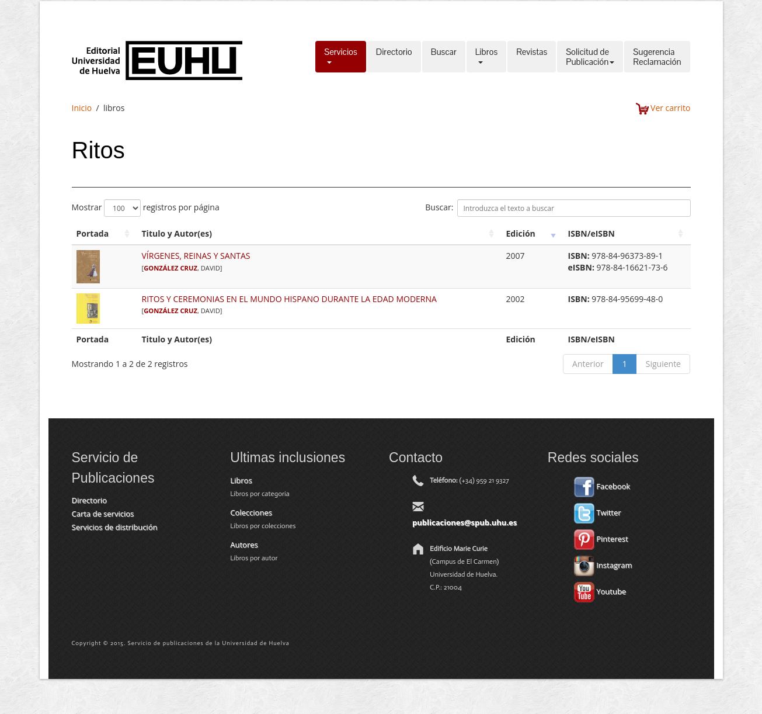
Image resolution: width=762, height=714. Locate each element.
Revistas (531, 56)
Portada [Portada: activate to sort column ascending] (92, 233)
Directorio (394, 56)
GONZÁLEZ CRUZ (170, 268)
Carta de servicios (103, 513)
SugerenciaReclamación (657, 56)
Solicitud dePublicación (590, 56)
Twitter (597, 512)
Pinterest (601, 538)
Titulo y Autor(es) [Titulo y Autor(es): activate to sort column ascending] (177, 233)
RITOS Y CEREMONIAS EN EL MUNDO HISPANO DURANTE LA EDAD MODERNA (289, 298)
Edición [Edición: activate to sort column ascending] (520, 233)
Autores (244, 544)
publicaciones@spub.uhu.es (464, 522)
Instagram (603, 565)
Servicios (340, 56)
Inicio (82, 107)
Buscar (444, 56)
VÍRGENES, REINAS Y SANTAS (196, 255)
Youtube (600, 591)
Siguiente (663, 363)
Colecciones (251, 512)
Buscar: (557, 208)
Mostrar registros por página (146, 208)
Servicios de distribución (115, 527)
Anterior (588, 363)
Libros (486, 56)
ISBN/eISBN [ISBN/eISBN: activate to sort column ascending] (591, 233)
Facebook (602, 486)
